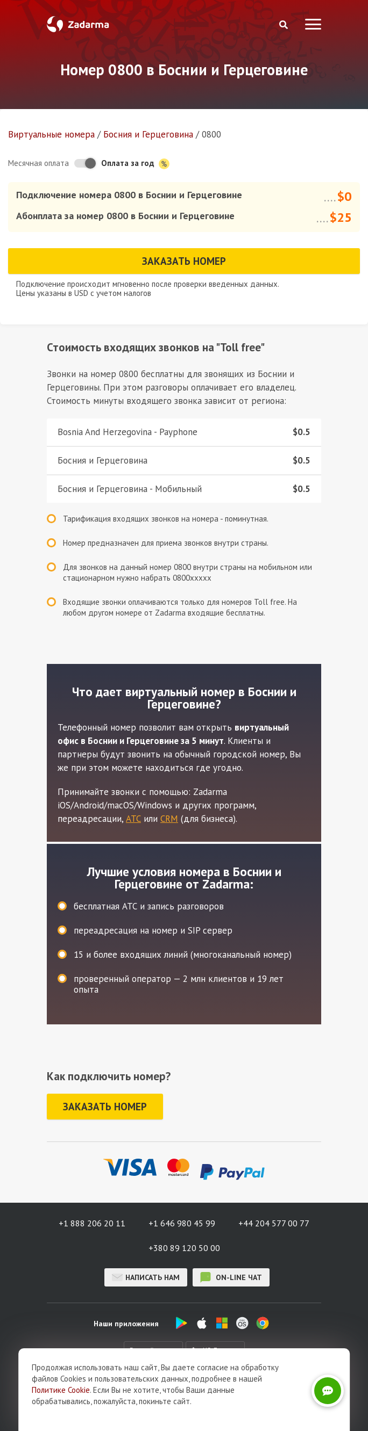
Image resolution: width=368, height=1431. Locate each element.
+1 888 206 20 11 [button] (92, 1223)
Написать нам (146, 1277)
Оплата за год (135, 163)
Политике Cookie (61, 1390)
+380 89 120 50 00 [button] (184, 1247)
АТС (133, 819)
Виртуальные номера (51, 134)
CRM (169, 819)
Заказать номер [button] (184, 261)
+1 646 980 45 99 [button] (181, 1223)
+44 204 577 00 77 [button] (273, 1223)
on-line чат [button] (231, 1277)
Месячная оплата (38, 163)
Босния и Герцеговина (148, 134)
